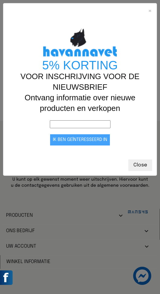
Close (140, 165)
